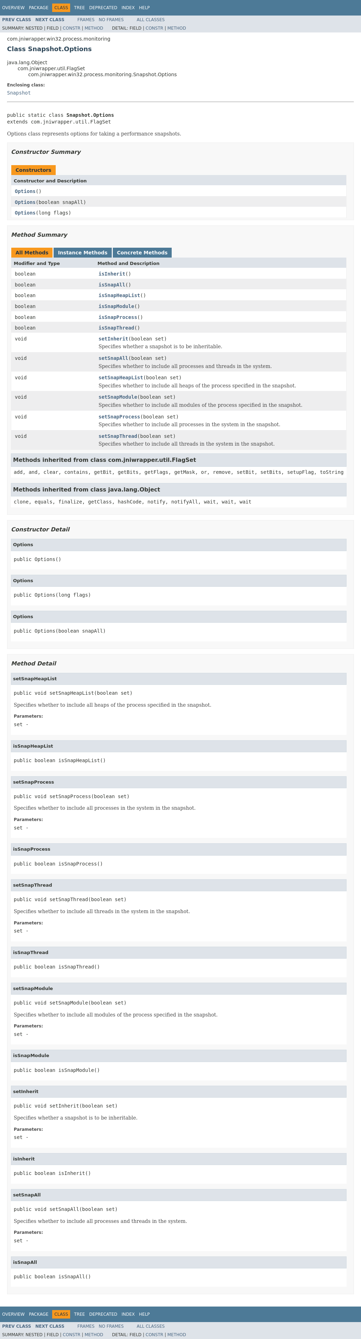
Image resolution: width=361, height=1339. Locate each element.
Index (128, 7)
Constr (71, 28)
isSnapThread (116, 328)
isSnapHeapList (119, 295)
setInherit (113, 339)
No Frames (111, 19)
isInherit (112, 274)
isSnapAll (112, 285)
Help (144, 7)
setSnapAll (113, 358)
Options (25, 191)
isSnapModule (116, 306)
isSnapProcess (118, 317)
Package (38, 7)
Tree (79, 7)
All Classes (151, 19)
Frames (86, 19)
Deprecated (103, 7)
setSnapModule (118, 397)
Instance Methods (82, 252)
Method (94, 28)
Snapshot (19, 93)
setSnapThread (118, 436)
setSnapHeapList (121, 377)
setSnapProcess (119, 417)
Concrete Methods (142, 252)
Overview (13, 7)
